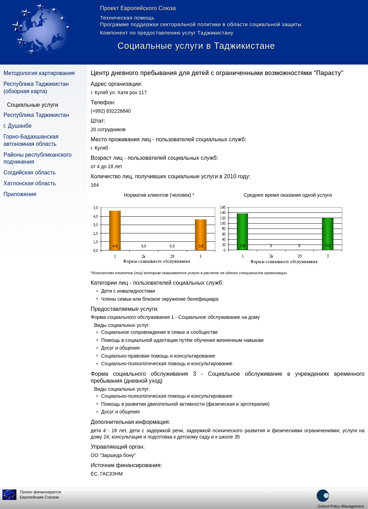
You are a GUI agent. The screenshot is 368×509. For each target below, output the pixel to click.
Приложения (19, 194)
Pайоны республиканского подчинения (37, 158)
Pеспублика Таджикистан (36, 115)
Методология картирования (39, 73)
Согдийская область (29, 172)
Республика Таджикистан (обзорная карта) (36, 87)
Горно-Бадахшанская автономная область (31, 140)
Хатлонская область (29, 183)
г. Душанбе (17, 126)
